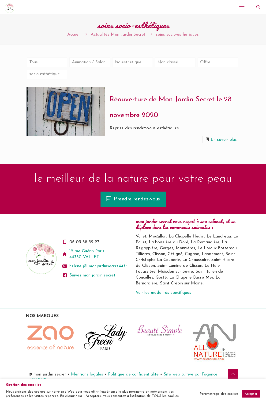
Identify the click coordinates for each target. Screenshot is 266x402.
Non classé (167, 62)
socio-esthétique (44, 74)
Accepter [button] (251, 393)
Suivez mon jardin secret (92, 275)
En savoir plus (224, 140)
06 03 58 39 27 (84, 242)
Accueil (73, 34)
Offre (205, 62)
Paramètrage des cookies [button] (219, 394)
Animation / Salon (88, 62)
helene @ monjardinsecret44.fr (98, 266)
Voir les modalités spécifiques (163, 293)
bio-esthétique (128, 62)
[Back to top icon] (233, 374)
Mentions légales (88, 374)
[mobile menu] (242, 7)
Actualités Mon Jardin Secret (118, 34)
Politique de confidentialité (133, 374)
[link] (50, 337)
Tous (33, 62)
